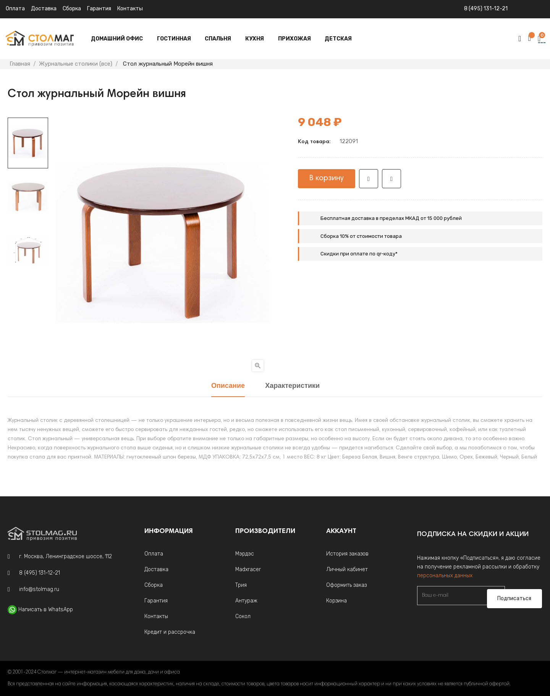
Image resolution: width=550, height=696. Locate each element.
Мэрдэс (244, 554)
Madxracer (248, 569)
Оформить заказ (346, 585)
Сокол (243, 616)
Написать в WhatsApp (45, 609)
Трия (241, 585)
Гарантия (99, 8)
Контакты (130, 8)
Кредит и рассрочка (169, 632)
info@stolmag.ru (39, 589)
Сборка (72, 8)
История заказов (347, 554)
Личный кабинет (347, 569)
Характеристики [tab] (292, 386)
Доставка (44, 8)
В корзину (326, 178)
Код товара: (314, 142)
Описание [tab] (228, 386)
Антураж (246, 600)
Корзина (336, 600)
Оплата (15, 8)
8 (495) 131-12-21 (486, 8)
